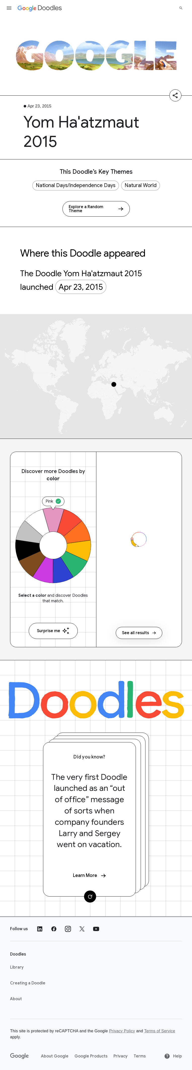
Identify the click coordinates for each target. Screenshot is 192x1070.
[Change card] (90, 896)
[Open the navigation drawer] (9, 8)
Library (17, 967)
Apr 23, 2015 (81, 287)
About (16, 998)
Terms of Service (159, 1031)
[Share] (175, 95)
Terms (140, 1056)
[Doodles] (96, 700)
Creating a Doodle (27, 983)
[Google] (19, 1056)
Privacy (120, 1056)
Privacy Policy (122, 1031)
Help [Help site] (173, 1056)
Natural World (141, 185)
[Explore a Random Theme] (96, 209)
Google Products (90, 1056)
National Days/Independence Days (76, 185)
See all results (139, 632)
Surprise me (53, 630)
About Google (54, 1056)
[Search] (181, 8)
